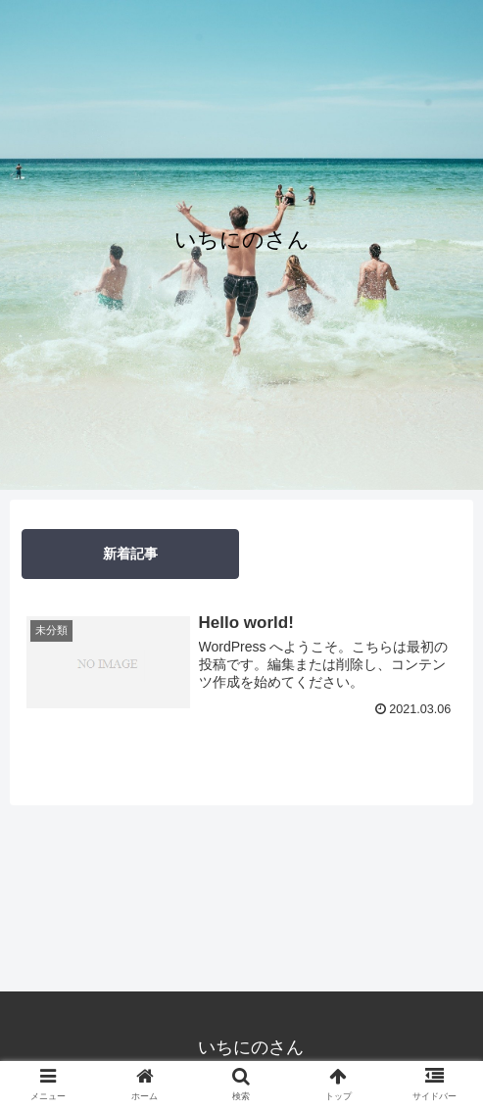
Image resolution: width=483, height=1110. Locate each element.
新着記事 (130, 553)
